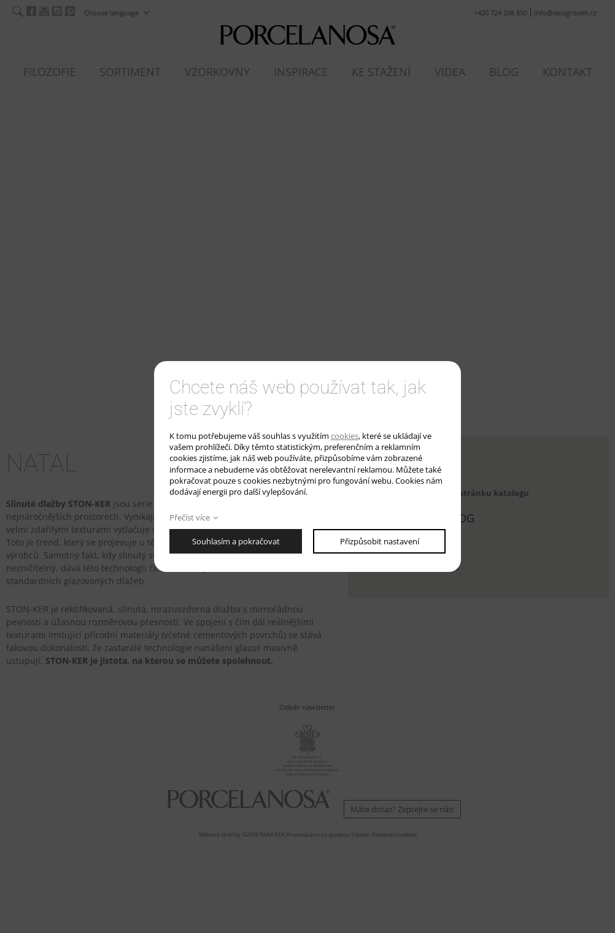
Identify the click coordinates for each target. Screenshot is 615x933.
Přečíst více (189, 517)
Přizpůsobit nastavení (379, 541)
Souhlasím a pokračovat (236, 541)
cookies (344, 435)
